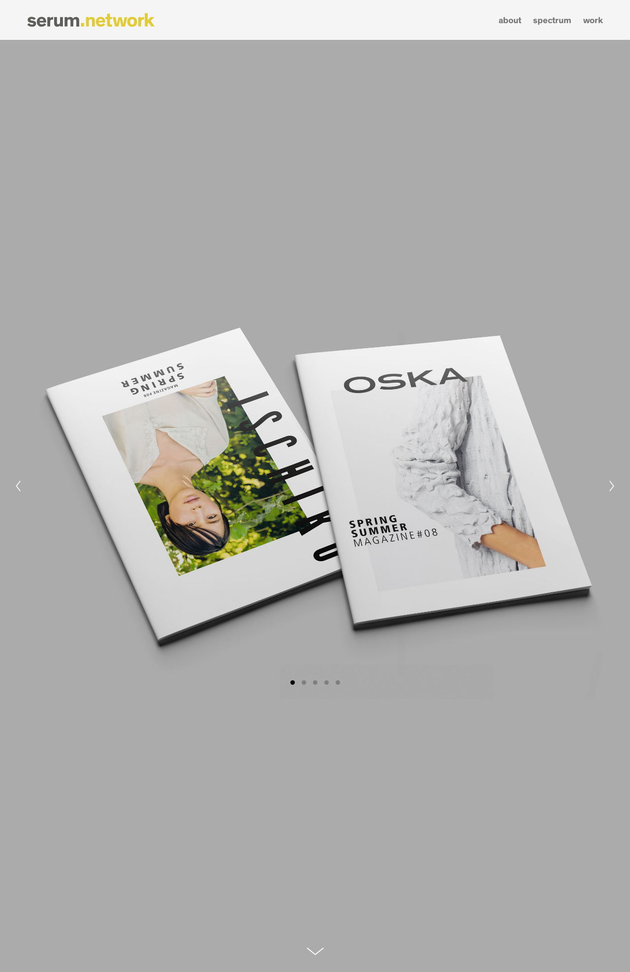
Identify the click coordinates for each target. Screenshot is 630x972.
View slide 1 (292, 682)
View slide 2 (304, 682)
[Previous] (18, 486)
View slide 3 (315, 682)
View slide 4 (326, 682)
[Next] (612, 486)
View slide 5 (338, 682)
